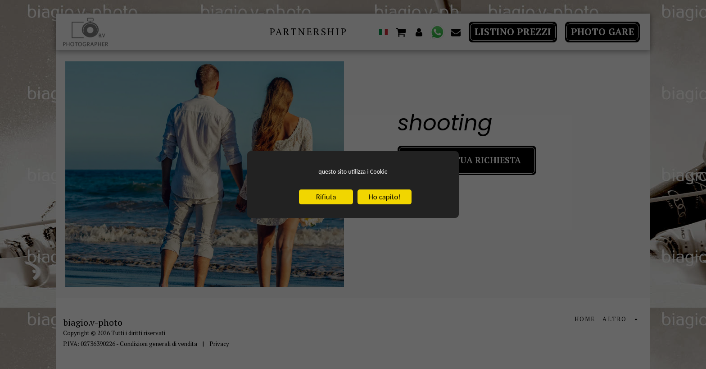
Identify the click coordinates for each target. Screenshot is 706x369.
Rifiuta (326, 198)
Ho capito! (384, 198)
